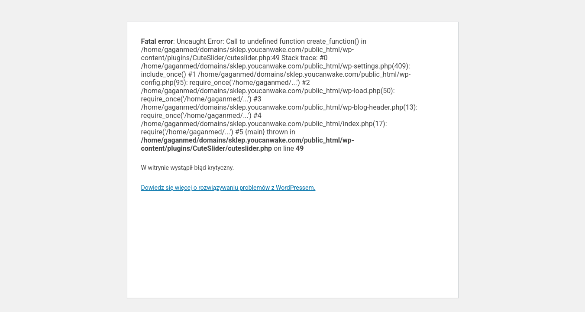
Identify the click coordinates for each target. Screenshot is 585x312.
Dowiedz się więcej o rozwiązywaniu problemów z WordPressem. (228, 187)
